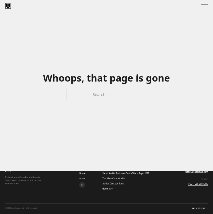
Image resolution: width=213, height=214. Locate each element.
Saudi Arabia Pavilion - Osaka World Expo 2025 (125, 173)
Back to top (200, 208)
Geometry (107, 188)
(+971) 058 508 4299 (198, 183)
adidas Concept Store (113, 183)
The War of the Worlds (113, 178)
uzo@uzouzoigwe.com (197, 171)
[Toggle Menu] (204, 6)
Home (82, 173)
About (82, 178)
